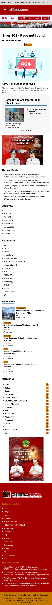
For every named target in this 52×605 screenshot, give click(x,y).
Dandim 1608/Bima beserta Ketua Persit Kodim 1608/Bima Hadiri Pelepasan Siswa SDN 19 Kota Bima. (26, 192)
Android (22, 18)
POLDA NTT (8, 278)
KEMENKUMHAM (10, 258)
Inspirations (8, 255)
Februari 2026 (9, 224)
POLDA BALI (8, 275)
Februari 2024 (9, 230)
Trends (6, 288)
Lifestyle (7, 268)
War (5, 295)
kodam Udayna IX (10, 265)
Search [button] (28, 45)
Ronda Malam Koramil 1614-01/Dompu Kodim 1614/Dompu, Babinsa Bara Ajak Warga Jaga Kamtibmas (25, 176)
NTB (5, 272)
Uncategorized (9, 292)
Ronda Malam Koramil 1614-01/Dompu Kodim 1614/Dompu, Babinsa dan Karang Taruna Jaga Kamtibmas (26, 181)
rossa (9, 128)
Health (45, 18)
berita (29, 18)
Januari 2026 (9, 227)
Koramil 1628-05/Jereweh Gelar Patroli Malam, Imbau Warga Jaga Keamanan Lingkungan (24, 198)
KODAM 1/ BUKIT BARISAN (14, 262)
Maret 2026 (8, 220)
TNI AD (6, 285)
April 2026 (8, 217)
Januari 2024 (9, 234)
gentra (31, 114)
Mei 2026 (7, 214)
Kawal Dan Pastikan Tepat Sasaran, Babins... (13, 124)
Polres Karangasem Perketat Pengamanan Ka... (36, 110)
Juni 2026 (7, 210)
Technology (8, 282)
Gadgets (37, 18)
